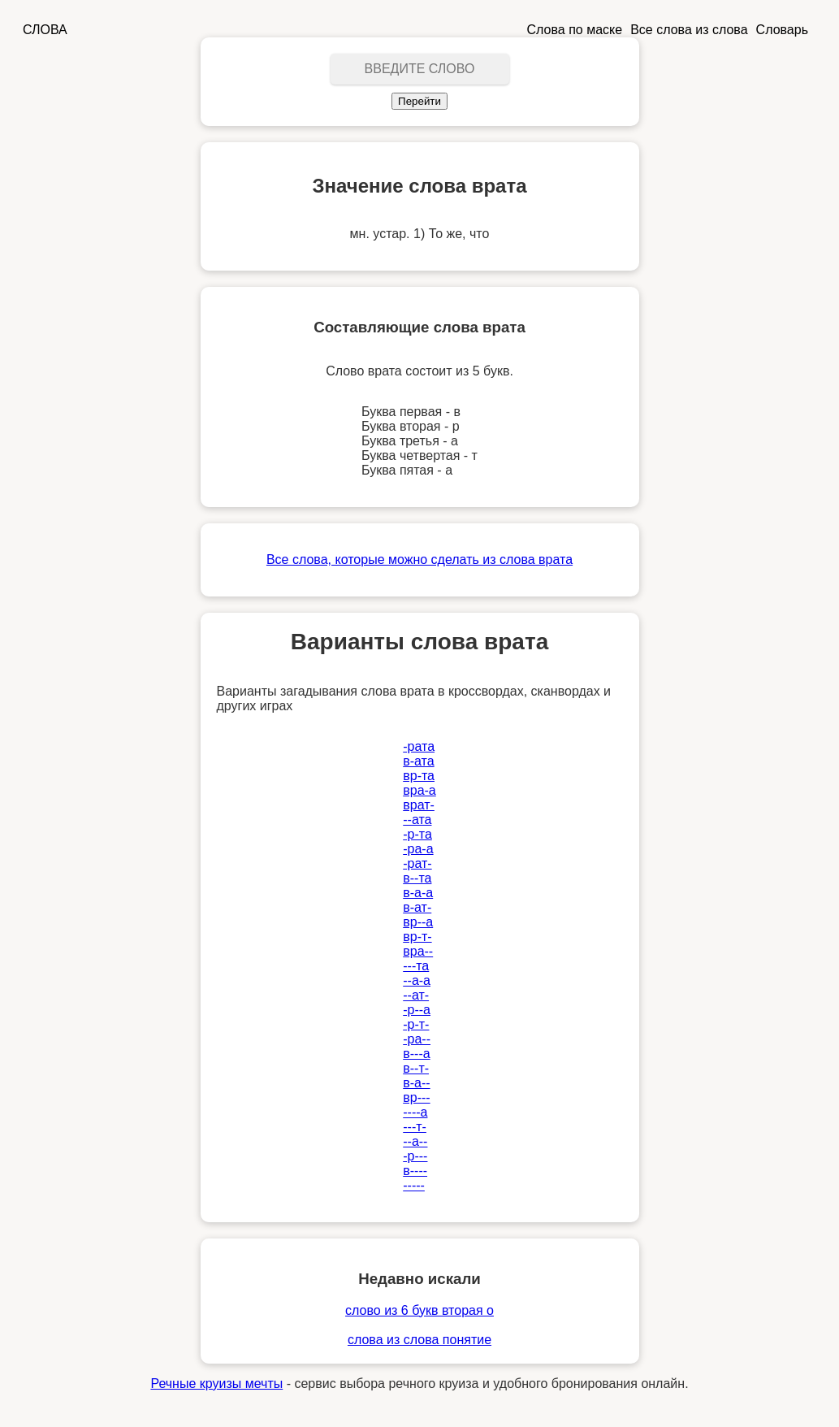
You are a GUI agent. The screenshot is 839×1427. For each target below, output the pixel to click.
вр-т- (417, 936)
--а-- (415, 1141)
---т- (414, 1127)
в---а (416, 1053)
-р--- (415, 1156)
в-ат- (417, 907)
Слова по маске (575, 30)
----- (414, 1185)
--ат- (416, 995)
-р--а (416, 1010)
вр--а (418, 922)
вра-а (419, 790)
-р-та (417, 834)
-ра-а (418, 849)
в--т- (416, 1068)
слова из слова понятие (419, 1340)
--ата (417, 819)
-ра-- (416, 1039)
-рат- (417, 863)
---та (416, 966)
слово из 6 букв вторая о (419, 1310)
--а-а (416, 980)
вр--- (416, 1097)
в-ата (418, 761)
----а (415, 1112)
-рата (419, 746)
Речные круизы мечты (216, 1383)
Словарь (782, 30)
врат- (419, 805)
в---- (415, 1171)
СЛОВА (45, 30)
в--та (417, 878)
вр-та (419, 776)
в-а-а (418, 893)
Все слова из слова (688, 30)
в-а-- (416, 1083)
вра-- (418, 951)
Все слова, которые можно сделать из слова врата (419, 559)
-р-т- (416, 1024)
